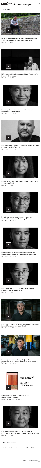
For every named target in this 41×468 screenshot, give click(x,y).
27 (16, 447)
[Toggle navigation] (39, 4)
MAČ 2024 (5, 42)
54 (22, 447)
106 (32, 447)
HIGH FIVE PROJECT (8, 399)
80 (27, 447)
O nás (24, 460)
